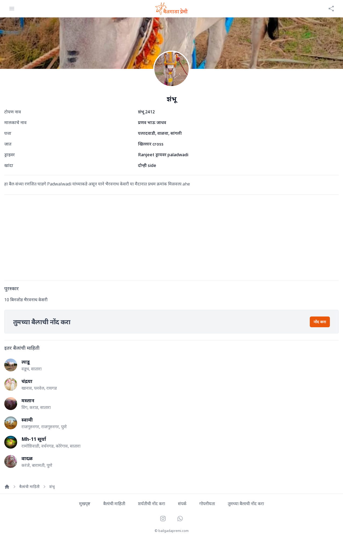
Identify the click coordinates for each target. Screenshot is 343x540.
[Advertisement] (165, 236)
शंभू (52, 486)
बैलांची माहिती (29, 486)
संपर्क (182, 504)
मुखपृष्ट (84, 504)
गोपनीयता (207, 504)
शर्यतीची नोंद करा (151, 504)
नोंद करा (320, 321)
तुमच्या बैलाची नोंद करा (246, 504)
